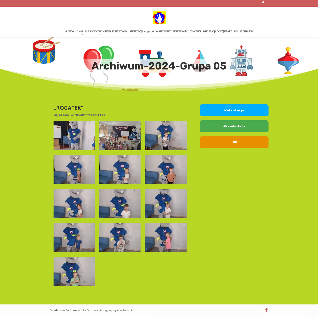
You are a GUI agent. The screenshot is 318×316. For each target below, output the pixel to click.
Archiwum (246, 31)
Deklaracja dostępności (217, 31)
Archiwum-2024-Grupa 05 (88, 115)
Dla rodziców (93, 31)
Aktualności (180, 31)
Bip (236, 31)
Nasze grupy (163, 31)
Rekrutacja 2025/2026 (141, 31)
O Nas (79, 31)
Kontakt (195, 31)
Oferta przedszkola (115, 31)
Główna (69, 31)
